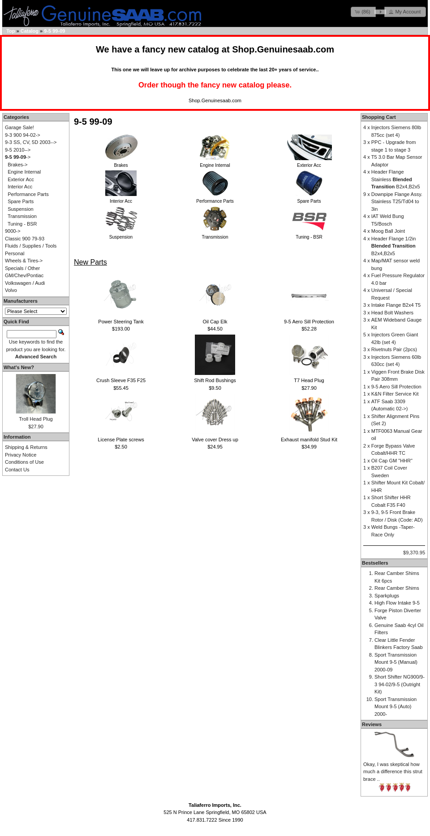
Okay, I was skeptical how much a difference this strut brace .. (392, 772)
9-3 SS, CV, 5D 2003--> (30, 142)
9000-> (13, 231)
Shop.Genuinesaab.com (283, 49)
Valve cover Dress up (215, 439)
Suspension (21, 209)
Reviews (372, 724)
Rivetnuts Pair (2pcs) (394, 349)
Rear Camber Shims (396, 588)
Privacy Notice (20, 454)
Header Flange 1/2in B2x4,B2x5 (393, 246)
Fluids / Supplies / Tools (30, 245)
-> (17, 157)
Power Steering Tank (120, 321)
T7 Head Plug (309, 380)
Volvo (11, 290)
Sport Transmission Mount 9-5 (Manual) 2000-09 (395, 662)
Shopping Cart (379, 117)
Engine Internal (24, 171)
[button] (363, 12)
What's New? (19, 367)
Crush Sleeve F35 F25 (121, 380)
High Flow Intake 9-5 (397, 602)
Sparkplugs (386, 595)
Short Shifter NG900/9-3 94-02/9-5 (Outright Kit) (399, 684)
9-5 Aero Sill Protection (309, 321)
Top (10, 31)
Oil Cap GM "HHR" (392, 460)
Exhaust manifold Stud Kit (309, 439)
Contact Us (17, 469)
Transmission (22, 216)
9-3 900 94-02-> (22, 135)
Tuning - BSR (22, 223)
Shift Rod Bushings (215, 380)
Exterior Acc (21, 179)
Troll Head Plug (35, 419)
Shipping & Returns (26, 447)
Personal (14, 253)
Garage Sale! (19, 127)
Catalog (30, 31)
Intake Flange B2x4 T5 (396, 305)
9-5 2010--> (17, 149)
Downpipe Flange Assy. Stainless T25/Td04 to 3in (396, 202)
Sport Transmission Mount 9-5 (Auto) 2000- (395, 707)
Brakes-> (17, 164)
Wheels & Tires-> (24, 260)
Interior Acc (20, 186)
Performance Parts (28, 194)
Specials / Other (22, 268)
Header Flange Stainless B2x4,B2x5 (395, 179)
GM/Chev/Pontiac (24, 275)
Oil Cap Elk (214, 321)
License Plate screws (121, 439)
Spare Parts (21, 201)
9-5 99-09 (54, 31)
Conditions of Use (24, 462)
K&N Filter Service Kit (395, 393)
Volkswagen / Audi (25, 283)
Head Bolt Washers (392, 312)
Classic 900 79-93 (24, 238)
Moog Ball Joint (388, 231)
